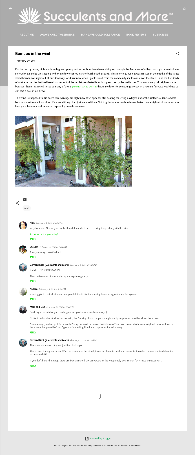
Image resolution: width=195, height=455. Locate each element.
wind (26, 208)
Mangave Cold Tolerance (100, 34)
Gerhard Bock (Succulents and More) (49, 264)
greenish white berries (84, 86)
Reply (33, 239)
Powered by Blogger (98, 438)
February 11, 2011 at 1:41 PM (83, 340)
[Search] (185, 9)
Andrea (33, 289)
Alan (32, 222)
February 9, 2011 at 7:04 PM (52, 289)
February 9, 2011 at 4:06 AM (49, 223)
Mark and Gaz (37, 306)
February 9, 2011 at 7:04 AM (53, 247)
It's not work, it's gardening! (44, 234)
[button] (177, 54)
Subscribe (160, 34)
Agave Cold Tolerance (57, 34)
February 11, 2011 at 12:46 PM (60, 307)
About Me (27, 34)
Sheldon (34, 247)
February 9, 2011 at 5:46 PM (83, 265)
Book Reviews (136, 34)
